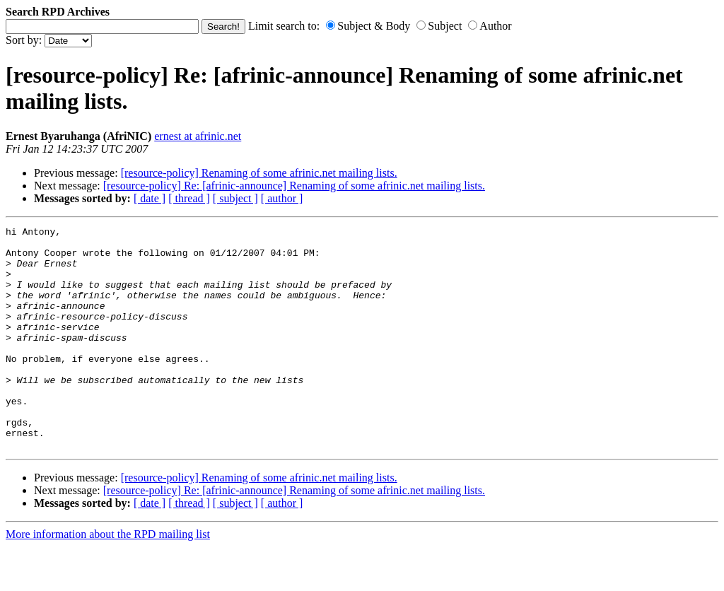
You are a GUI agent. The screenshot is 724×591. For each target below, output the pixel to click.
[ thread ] (189, 198)
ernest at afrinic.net (197, 136)
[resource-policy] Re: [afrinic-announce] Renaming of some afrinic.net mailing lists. (294, 186)
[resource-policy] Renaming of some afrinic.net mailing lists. (259, 173)
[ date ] (149, 198)
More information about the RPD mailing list (108, 579)
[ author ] (282, 198)
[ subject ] (235, 198)
